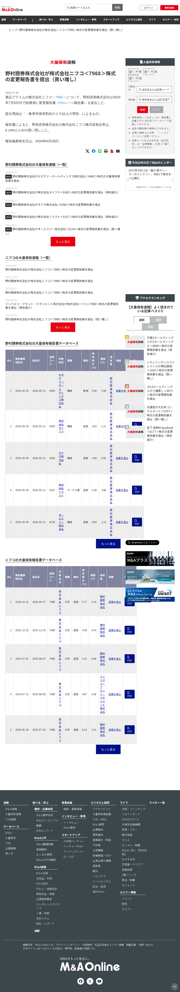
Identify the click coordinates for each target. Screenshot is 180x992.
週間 (158, 320)
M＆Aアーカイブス (47, 820)
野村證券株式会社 (111, 390)
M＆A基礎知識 (44, 844)
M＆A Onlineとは (44, 944)
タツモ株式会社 (61, 458)
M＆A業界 (98, 824)
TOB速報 (10, 819)
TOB (8, 843)
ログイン (148, 7)
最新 (142, 320)
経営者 (97, 866)
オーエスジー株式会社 (61, 522)
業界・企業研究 (43, 809)
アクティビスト (102, 809)
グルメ (126, 840)
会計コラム (42, 918)
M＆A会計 (42, 883)
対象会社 (131, 88)
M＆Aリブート (44, 830)
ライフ (152, 19)
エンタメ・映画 (131, 845)
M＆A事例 (69, 827)
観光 (95, 871)
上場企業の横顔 (102, 860)
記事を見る (122, 390)
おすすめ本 (128, 859)
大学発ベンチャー (74, 841)
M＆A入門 (40, 838)
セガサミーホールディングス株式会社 (61, 390)
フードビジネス (102, 881)
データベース (19, 19)
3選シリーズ (129, 874)
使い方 (9, 853)
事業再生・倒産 (102, 840)
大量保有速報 (13, 814)
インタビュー (71, 822)
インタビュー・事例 (86, 19)
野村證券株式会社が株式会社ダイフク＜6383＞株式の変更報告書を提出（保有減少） (66, 192)
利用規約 (87, 944)
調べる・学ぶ (46, 19)
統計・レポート (45, 923)
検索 (117, 7)
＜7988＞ (95, 73)
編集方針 (28, 944)
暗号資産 (127, 835)
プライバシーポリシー (68, 944)
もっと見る (63, 241)
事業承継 (64, 19)
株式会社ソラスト (61, 490)
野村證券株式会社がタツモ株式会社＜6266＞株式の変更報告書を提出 (56, 204)
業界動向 (98, 835)
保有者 (131, 99)
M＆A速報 (11, 809)
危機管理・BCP (102, 855)
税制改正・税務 (45, 894)
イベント (127, 898)
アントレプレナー (73, 851)
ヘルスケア (99, 876)
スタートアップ (111, 19)
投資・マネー (130, 829)
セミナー (127, 909)
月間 (150, 327)
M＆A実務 (40, 867)
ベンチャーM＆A (73, 846)
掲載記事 (131, 944)
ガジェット (128, 885)
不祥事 (97, 845)
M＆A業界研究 (44, 815)
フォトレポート (131, 814)
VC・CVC (68, 856)
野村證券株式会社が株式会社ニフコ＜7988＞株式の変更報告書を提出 (49, 269)
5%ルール (66, 103)
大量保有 (10, 838)
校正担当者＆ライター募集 (109, 944)
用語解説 (41, 849)
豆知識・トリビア (132, 864)
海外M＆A (98, 891)
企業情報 (10, 848)
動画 (38, 825)
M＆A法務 (42, 873)
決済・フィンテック (134, 809)
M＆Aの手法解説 (46, 860)
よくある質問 (44, 854)
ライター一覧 (157, 802)
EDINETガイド (130, 819)
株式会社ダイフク (61, 426)
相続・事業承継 (72, 809)
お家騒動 (98, 850)
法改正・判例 (44, 878)
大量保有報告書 (102, 814)
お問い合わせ (145, 944)
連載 (37, 931)
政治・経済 (99, 886)
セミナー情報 (128, 892)
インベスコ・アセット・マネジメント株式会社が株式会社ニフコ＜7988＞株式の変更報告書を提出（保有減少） (61, 306)
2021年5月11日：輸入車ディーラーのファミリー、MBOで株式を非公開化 (149, 174)
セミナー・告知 (171, 19)
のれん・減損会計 (46, 889)
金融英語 (127, 869)
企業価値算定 (44, 899)
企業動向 (98, 829)
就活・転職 (128, 880)
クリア (156, 109)
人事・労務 (42, 913)
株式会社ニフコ (60, 601)
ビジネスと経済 (134, 19)
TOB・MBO (100, 819)
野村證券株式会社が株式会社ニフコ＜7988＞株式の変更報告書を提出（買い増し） (57, 319)
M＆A (8, 832)
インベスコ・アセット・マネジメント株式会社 (102, 694)
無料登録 (169, 7)
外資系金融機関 (131, 824)
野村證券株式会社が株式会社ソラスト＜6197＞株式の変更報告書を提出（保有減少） (66, 217)
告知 (124, 903)
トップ (13, 30)
